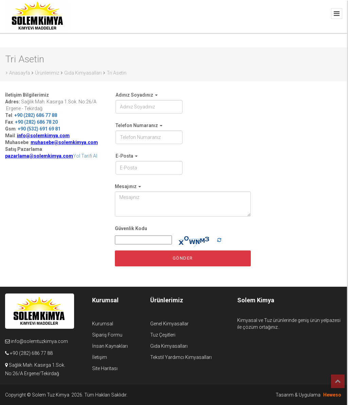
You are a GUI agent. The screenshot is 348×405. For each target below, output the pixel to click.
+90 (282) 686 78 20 (36, 122)
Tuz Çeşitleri (162, 335)
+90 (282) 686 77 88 (35, 115)
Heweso (332, 395)
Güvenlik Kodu (131, 228)
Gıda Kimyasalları (83, 73)
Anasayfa (18, 73)
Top (338, 381)
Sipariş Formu (107, 335)
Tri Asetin (116, 73)
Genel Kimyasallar (169, 323)
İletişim (99, 357)
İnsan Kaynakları (110, 346)
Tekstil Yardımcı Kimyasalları (181, 357)
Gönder (183, 258)
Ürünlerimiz (47, 73)
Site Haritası (105, 368)
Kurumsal (102, 323)
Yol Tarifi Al (85, 156)
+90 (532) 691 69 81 (39, 128)
